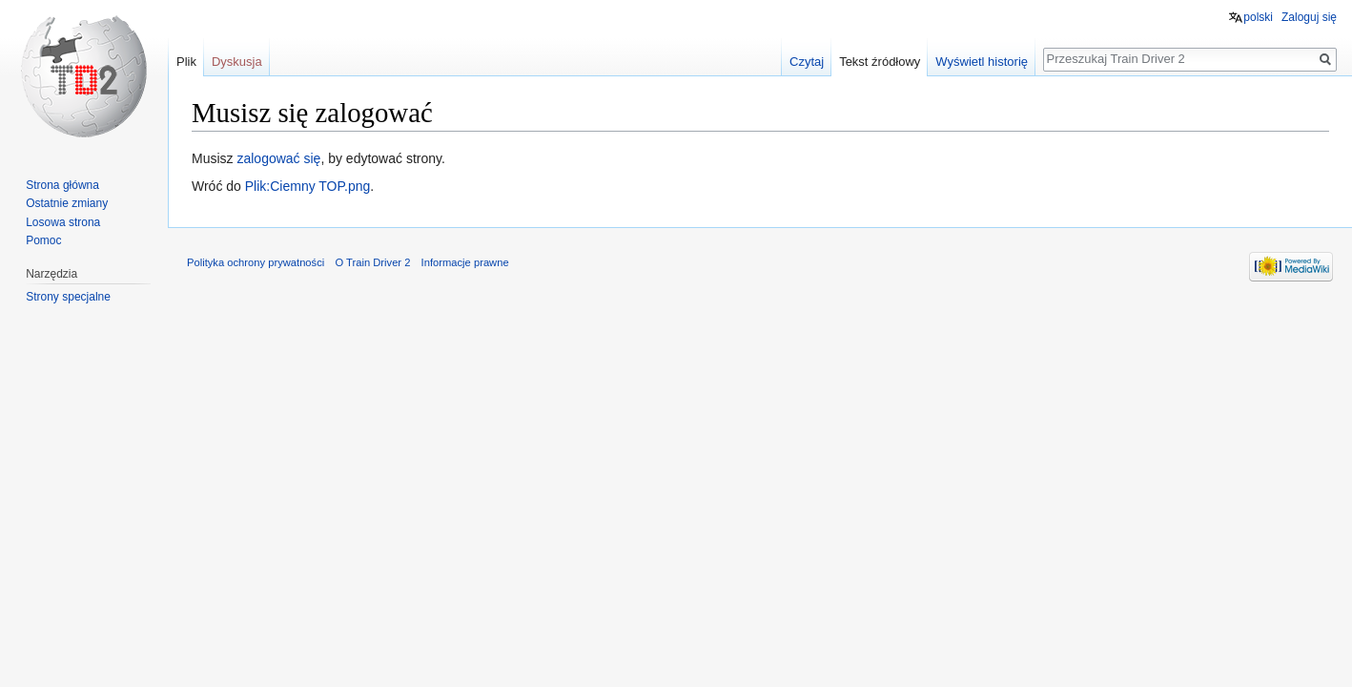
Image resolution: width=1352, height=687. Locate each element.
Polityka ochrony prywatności (255, 262)
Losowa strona (63, 222)
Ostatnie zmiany (67, 203)
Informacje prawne (465, 262)
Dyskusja (237, 61)
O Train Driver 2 (372, 262)
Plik (186, 61)
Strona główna (62, 185)
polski (1258, 17)
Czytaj (806, 61)
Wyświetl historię (981, 61)
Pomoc (43, 240)
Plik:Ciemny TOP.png (308, 186)
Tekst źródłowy (879, 61)
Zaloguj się (1309, 17)
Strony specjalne (68, 296)
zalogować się (278, 158)
